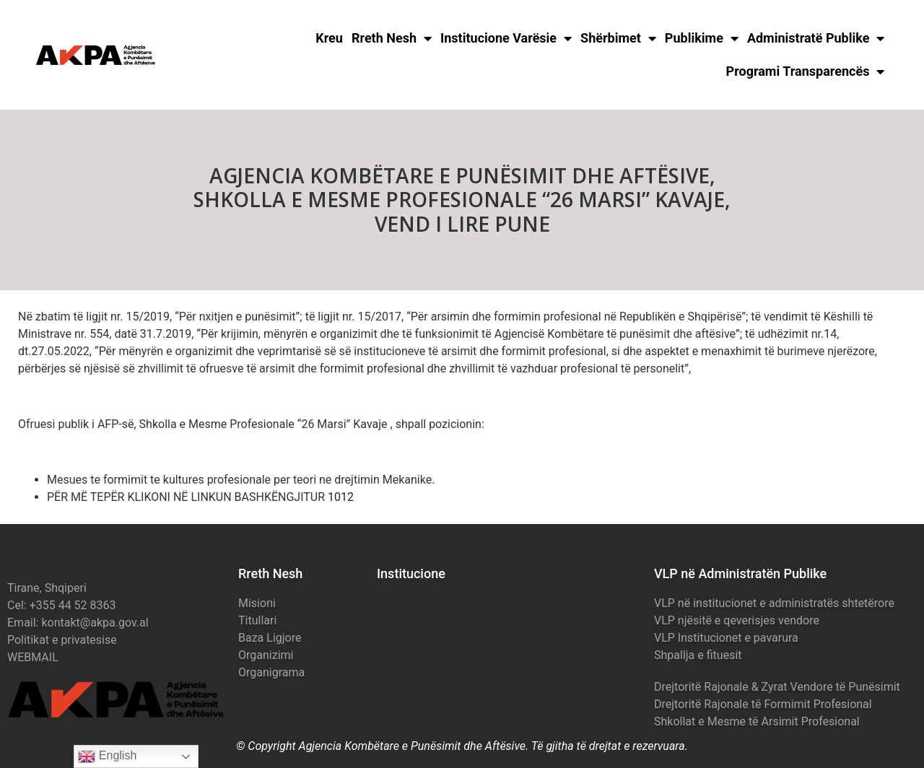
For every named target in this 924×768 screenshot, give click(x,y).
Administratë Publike (816, 38)
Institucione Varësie (506, 38)
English (107, 756)
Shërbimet (618, 38)
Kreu (329, 37)
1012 (341, 497)
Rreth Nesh (392, 38)
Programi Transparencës (805, 71)
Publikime (701, 38)
